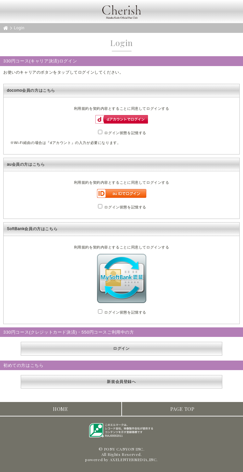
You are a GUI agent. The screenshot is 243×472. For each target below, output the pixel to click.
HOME (60, 409)
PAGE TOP (182, 409)
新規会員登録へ (121, 381)
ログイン (121, 348)
